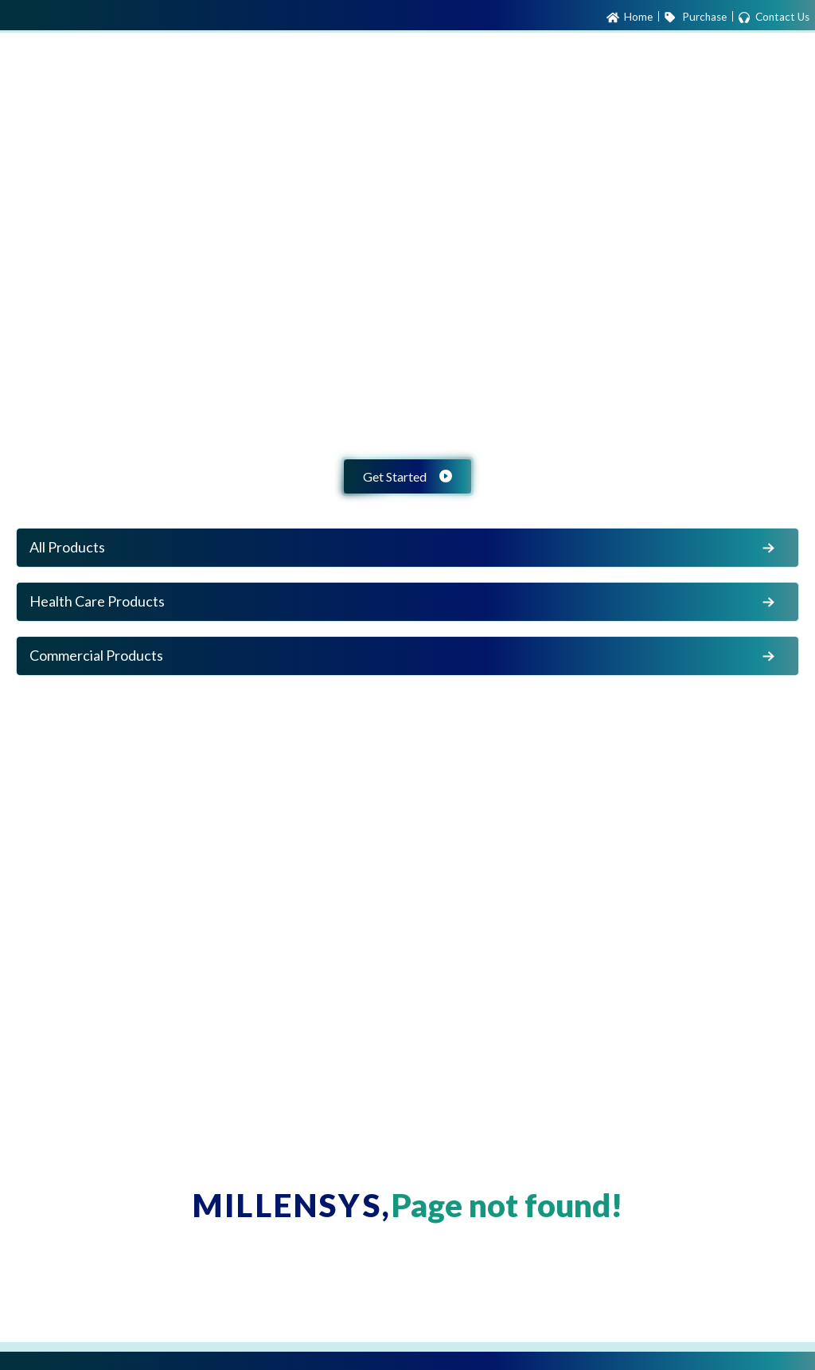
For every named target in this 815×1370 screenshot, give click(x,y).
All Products (403, 547)
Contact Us (773, 17)
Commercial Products (403, 655)
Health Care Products (403, 601)
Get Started (407, 476)
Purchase (695, 17)
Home (629, 17)
